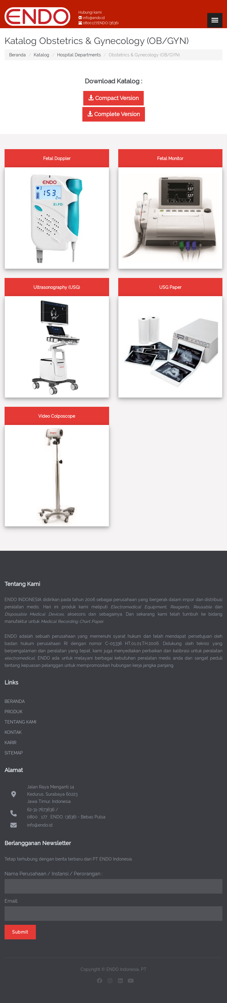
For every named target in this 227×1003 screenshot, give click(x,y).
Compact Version (113, 98)
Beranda (17, 54)
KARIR (10, 742)
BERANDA (15, 701)
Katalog (41, 54)
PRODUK (13, 711)
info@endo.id (93, 18)
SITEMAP (14, 753)
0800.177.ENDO (95, 23)
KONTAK (13, 732)
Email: (11, 901)
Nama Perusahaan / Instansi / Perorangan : (53, 874)
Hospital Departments (79, 54)
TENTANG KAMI (20, 722)
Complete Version (113, 114)
